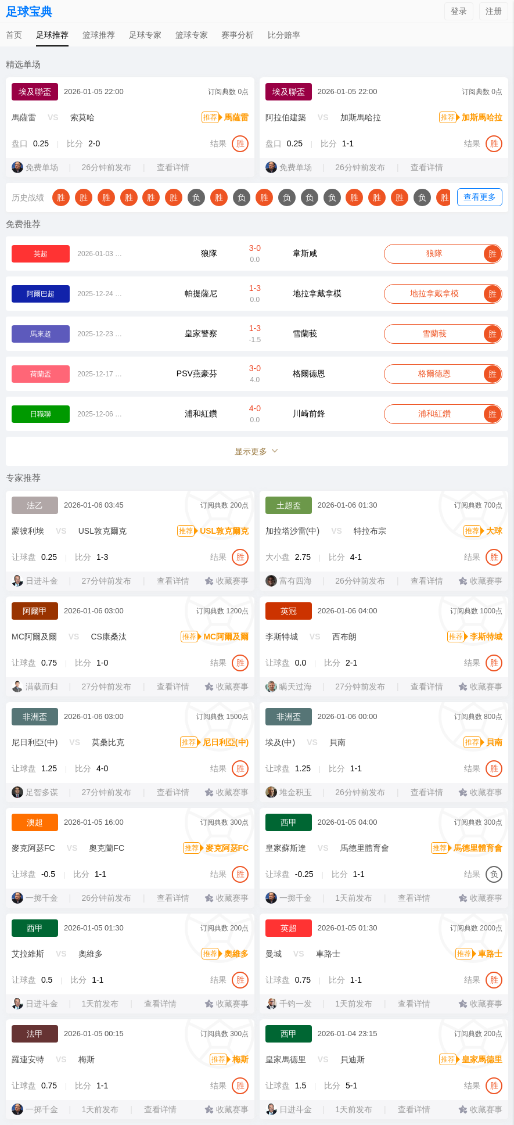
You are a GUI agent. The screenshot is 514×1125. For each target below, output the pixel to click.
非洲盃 (35, 716)
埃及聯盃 (35, 91)
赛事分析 (237, 34)
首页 (14, 34)
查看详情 (175, 167)
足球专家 (145, 34)
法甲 (35, 1033)
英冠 (289, 611)
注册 (494, 11)
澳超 (35, 822)
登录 (459, 11)
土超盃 (288, 505)
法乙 (35, 505)
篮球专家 (191, 34)
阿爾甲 (35, 611)
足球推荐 (52, 34)
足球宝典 (29, 11)
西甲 (289, 822)
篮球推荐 (98, 34)
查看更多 (479, 197)
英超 (289, 928)
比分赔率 (284, 34)
